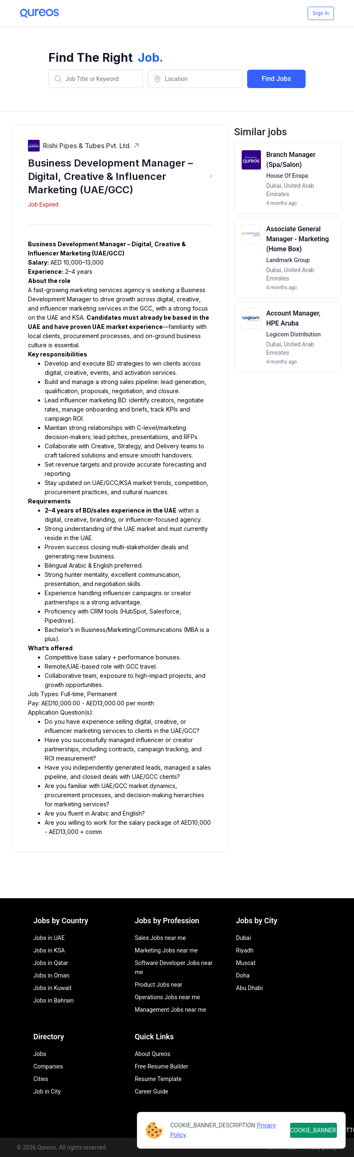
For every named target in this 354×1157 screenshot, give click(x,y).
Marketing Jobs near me (166, 950)
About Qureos (152, 1054)
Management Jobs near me (170, 1009)
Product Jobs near (158, 984)
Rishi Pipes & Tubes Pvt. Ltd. (91, 145)
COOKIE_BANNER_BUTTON (313, 1130)
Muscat (245, 963)
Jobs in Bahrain (53, 1000)
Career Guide (151, 1091)
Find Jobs (276, 79)
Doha (243, 975)
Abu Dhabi (249, 988)
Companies (48, 1066)
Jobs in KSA (49, 950)
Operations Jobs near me (167, 997)
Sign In (321, 13)
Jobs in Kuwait (52, 988)
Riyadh (244, 950)
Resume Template (158, 1079)
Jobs (39, 1054)
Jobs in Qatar (50, 963)
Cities (40, 1079)
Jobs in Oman (51, 975)
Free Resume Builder (161, 1066)
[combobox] (95, 78)
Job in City (47, 1091)
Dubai (243, 938)
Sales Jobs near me (160, 938)
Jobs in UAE (49, 938)
